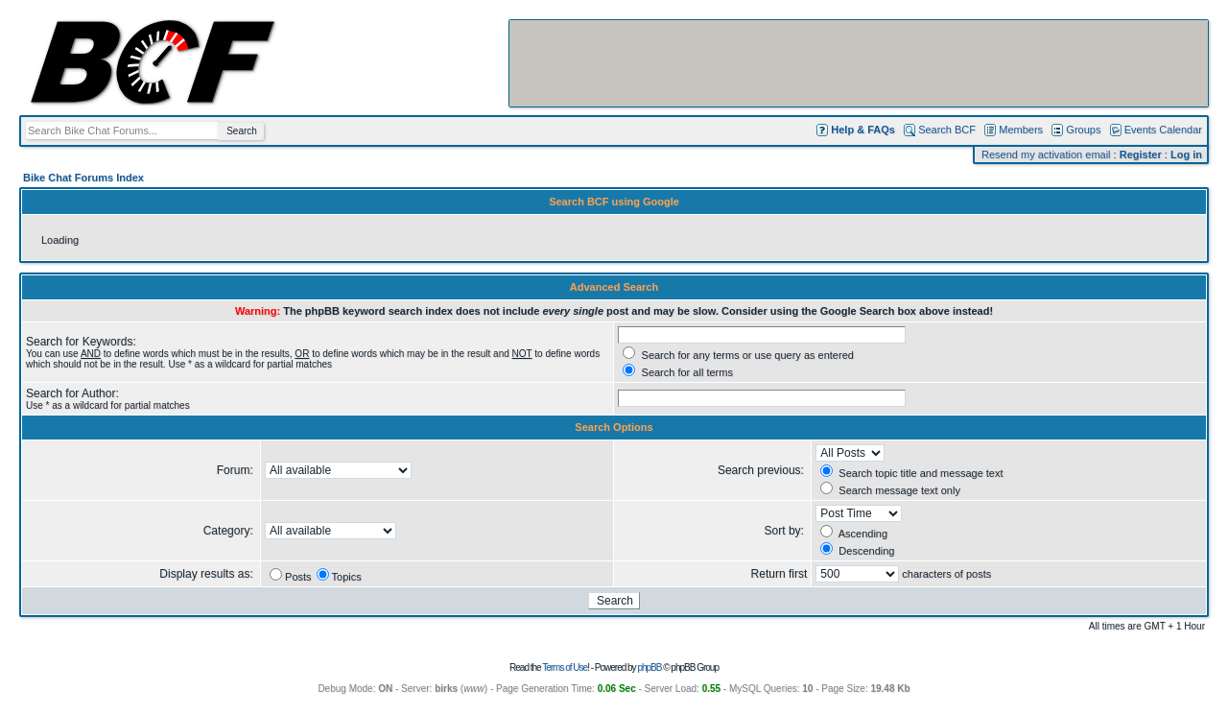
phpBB (649, 667)
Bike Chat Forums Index (83, 177)
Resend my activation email (1046, 154)
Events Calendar (1163, 129)
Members (1021, 129)
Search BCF (947, 129)
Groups (1083, 129)
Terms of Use (564, 667)
